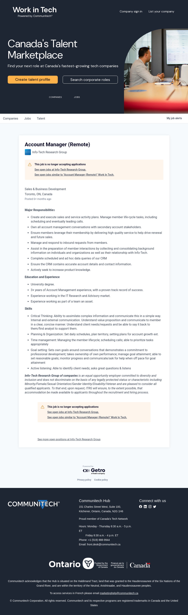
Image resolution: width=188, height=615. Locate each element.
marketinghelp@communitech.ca (119, 593)
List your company (161, 11)
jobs (27, 118)
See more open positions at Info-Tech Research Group (69, 439)
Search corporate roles (90, 79)
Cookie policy (101, 480)
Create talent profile (32, 79)
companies (10, 118)
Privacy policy (84, 480)
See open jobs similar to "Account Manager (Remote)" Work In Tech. (74, 174)
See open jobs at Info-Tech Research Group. (60, 169)
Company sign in (131, 11)
